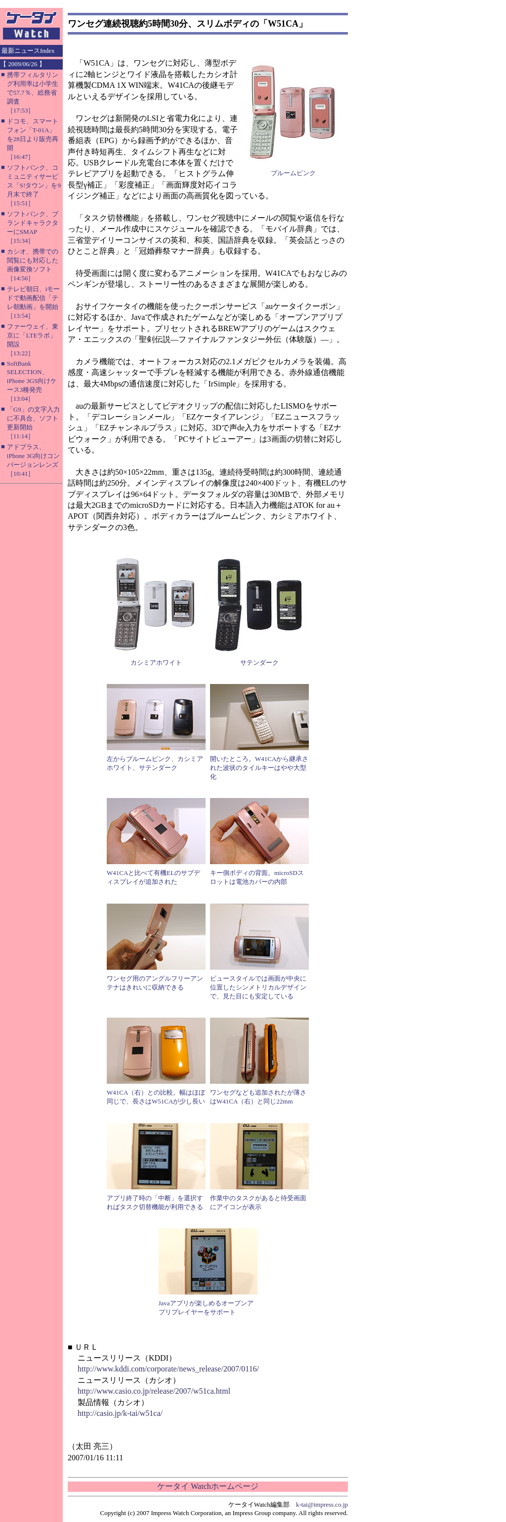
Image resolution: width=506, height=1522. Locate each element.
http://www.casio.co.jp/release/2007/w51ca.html (154, 1391)
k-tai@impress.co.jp (322, 1504)
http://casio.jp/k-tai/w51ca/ (120, 1413)
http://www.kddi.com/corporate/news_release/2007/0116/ (168, 1369)
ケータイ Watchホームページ (207, 1486)
